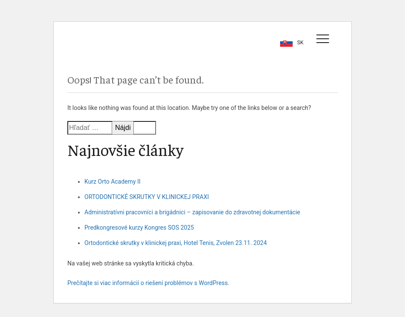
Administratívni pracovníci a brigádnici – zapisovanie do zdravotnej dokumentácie (192, 212)
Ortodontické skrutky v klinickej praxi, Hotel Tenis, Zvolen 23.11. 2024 (175, 242)
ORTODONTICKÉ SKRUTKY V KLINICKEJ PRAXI (146, 196)
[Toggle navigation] (322, 38)
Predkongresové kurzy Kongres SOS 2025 (139, 227)
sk (300, 43)
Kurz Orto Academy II (112, 181)
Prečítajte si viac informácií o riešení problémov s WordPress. (148, 283)
